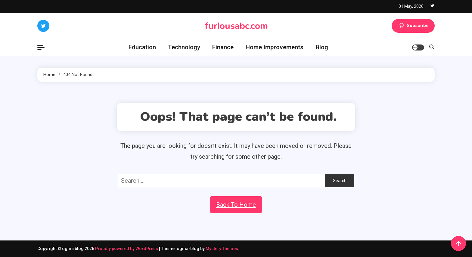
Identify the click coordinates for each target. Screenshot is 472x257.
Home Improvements (274, 47)
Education (142, 47)
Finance (223, 47)
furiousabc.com (236, 26)
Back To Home (236, 204)
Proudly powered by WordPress (127, 248)
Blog (321, 47)
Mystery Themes (222, 248)
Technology (184, 47)
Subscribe (413, 25)
